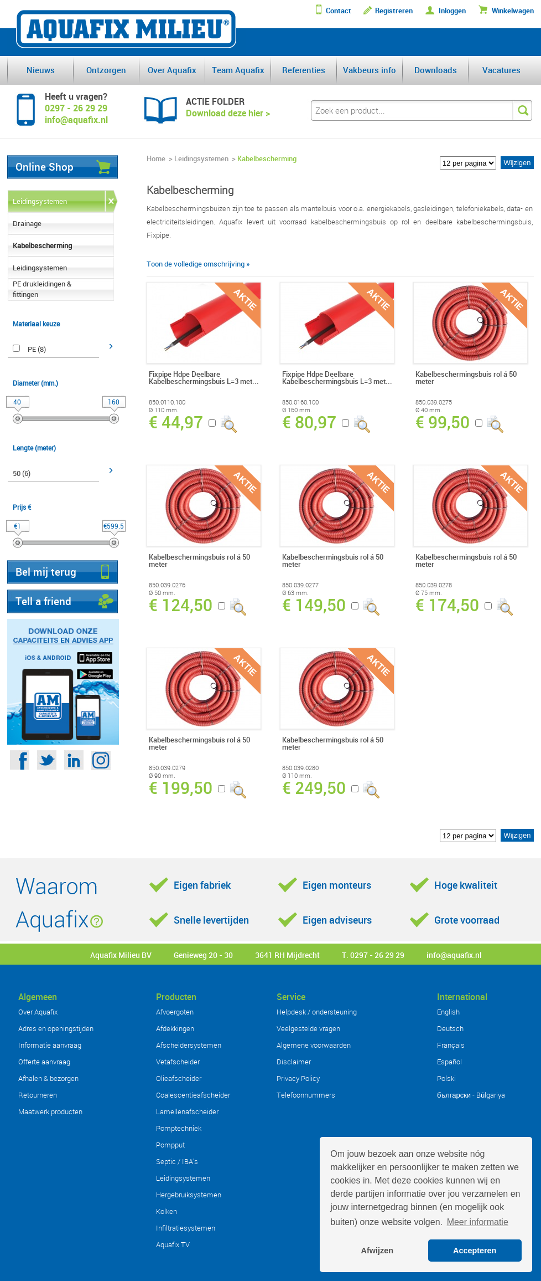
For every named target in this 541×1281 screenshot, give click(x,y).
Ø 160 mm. (297, 410)
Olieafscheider (178, 1078)
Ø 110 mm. (164, 410)
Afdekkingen (175, 1028)
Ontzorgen (106, 69)
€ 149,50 (314, 605)
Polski (446, 1078)
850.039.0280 (300, 768)
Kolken (166, 1211)
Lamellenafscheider (187, 1111)
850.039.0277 (300, 585)
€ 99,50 (442, 422)
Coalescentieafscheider (193, 1095)
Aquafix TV (173, 1244)
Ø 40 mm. (428, 410)
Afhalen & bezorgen (48, 1078)
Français (451, 1045)
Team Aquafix (238, 69)
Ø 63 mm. (295, 593)
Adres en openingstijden (55, 1028)
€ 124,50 (180, 605)
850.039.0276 (167, 585)
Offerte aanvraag (44, 1062)
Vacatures (501, 69)
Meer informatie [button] (477, 1222)
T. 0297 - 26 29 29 (373, 955)
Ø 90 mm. (162, 776)
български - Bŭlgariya (471, 1095)
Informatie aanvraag (49, 1045)
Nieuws (41, 69)
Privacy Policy (298, 1078)
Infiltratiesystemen (185, 1228)
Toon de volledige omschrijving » (198, 264)
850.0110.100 (167, 402)
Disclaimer (294, 1062)
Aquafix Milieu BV (121, 955)
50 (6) (21, 473)
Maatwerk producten (50, 1111)
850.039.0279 (167, 768)
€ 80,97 (309, 422)
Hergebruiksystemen (188, 1195)
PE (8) (37, 349)
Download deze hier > (228, 113)
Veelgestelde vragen (308, 1028)
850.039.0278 (433, 585)
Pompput (170, 1145)
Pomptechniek (178, 1128)
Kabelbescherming (42, 245)
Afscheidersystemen (188, 1045)
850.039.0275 (433, 402)
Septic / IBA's (177, 1161)
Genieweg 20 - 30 (203, 955)
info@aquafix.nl (454, 955)
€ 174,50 (447, 605)
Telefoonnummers (306, 1095)
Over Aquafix (172, 69)
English (448, 1012)
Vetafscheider (178, 1062)
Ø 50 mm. (162, 593)
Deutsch (450, 1028)
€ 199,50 (180, 788)
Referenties (303, 69)
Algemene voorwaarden (314, 1045)
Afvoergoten (175, 1012)
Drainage (27, 223)
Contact (338, 10)
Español (449, 1062)
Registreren (394, 10)
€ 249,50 (314, 788)
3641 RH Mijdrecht (287, 955)
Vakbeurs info (369, 69)
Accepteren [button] (474, 1250)
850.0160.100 (300, 402)
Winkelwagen (513, 10)
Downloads (435, 69)
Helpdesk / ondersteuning (317, 1012)
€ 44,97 (176, 422)
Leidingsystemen (40, 201)
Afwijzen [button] (377, 1250)
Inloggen (452, 10)
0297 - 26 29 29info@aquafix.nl (76, 114)
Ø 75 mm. (428, 593)
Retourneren (37, 1095)
